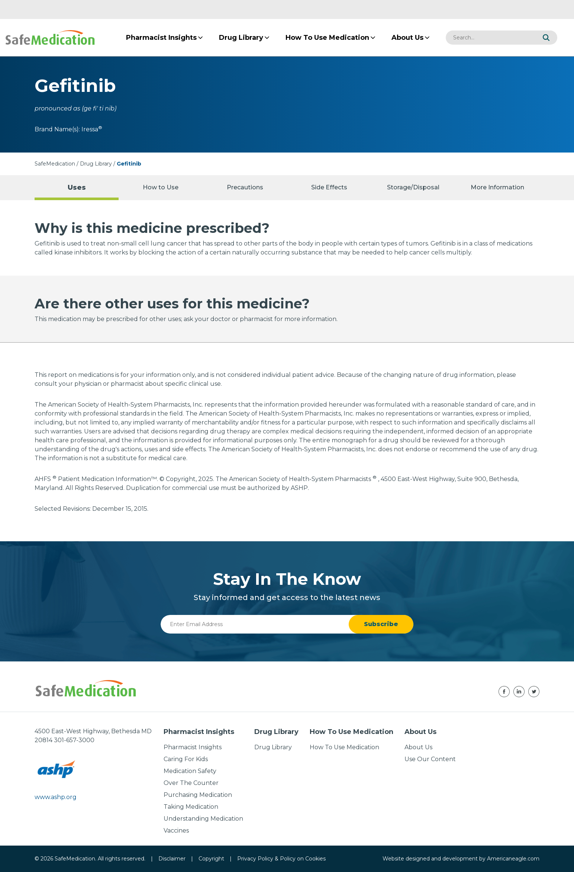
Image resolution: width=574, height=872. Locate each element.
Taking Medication (191, 806)
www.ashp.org (56, 797)
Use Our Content (430, 759)
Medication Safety (190, 771)
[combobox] (490, 38)
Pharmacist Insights (193, 747)
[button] (546, 38)
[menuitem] (161, 37)
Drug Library (96, 163)
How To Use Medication (344, 747)
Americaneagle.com (513, 858)
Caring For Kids (186, 759)
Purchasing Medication (198, 794)
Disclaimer (172, 858)
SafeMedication (55, 163)
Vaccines (176, 830)
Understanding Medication (203, 818)
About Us (418, 747)
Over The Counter (191, 782)
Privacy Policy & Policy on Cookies (281, 858)
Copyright (211, 858)
